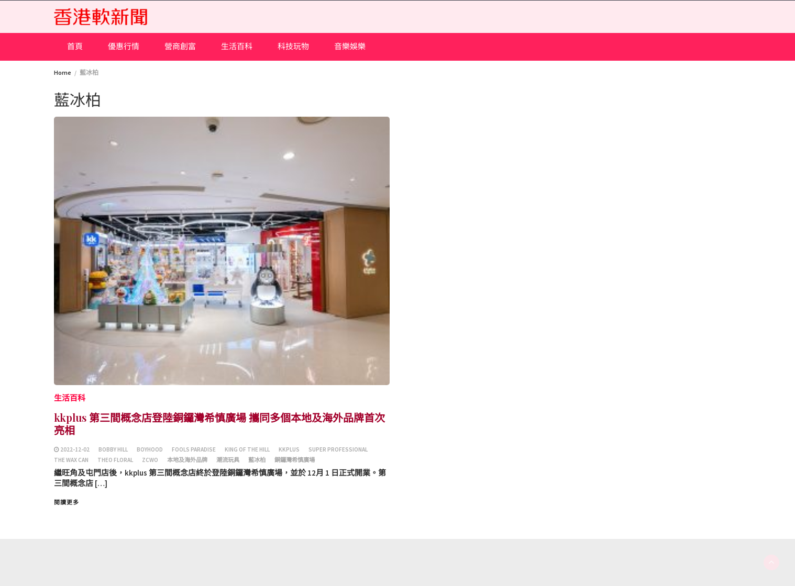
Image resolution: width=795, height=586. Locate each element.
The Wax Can (71, 460)
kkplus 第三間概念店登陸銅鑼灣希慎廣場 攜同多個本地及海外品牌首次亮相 (219, 423)
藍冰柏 (257, 460)
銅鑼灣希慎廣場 (294, 460)
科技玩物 (293, 46)
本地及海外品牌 (187, 460)
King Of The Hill (247, 449)
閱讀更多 (66, 502)
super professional (338, 449)
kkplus (289, 449)
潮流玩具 (227, 460)
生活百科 (236, 46)
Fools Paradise (194, 449)
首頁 (75, 46)
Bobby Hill (113, 449)
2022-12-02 (75, 449)
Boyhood (150, 449)
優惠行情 (123, 46)
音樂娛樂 (350, 46)
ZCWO (150, 460)
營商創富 (180, 46)
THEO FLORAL (115, 460)
